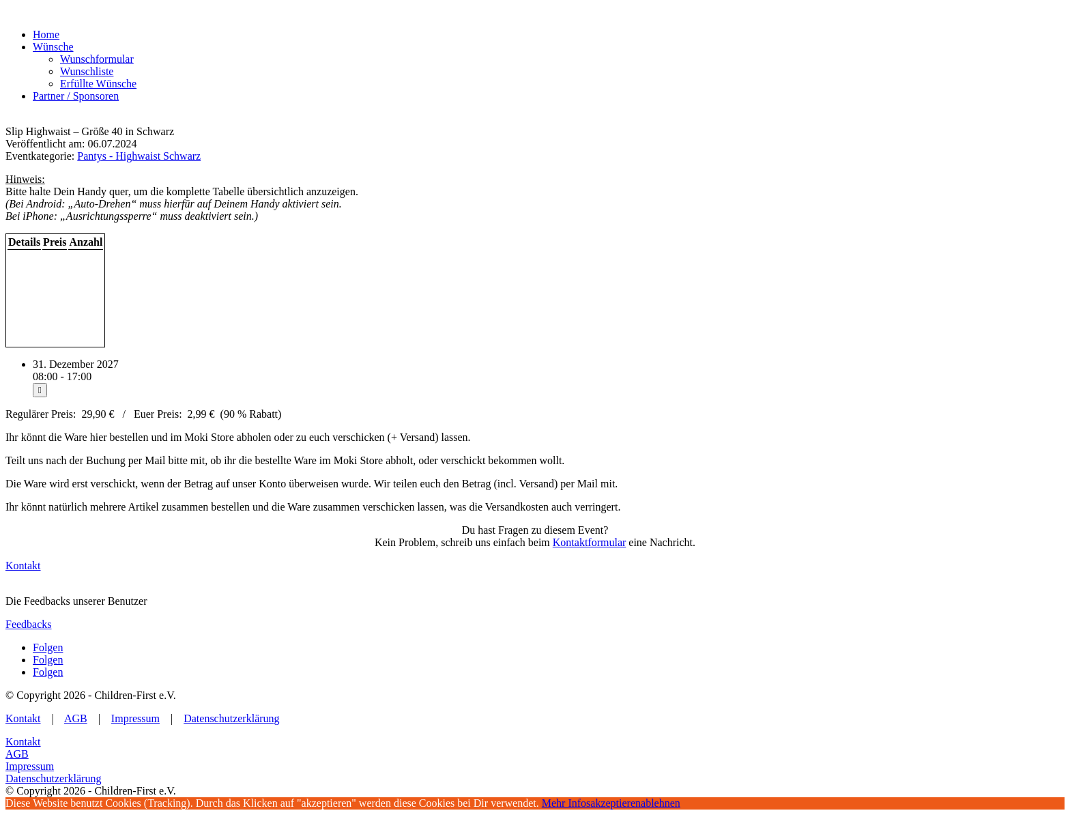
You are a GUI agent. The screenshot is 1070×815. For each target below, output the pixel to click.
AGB (75, 718)
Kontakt (23, 565)
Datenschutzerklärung (231, 718)
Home (46, 34)
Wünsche (53, 47)
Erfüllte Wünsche (98, 83)
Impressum (135, 718)
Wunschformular (97, 59)
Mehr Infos (566, 803)
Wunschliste (86, 71)
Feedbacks (28, 624)
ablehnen (660, 803)
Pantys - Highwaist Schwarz (139, 156)
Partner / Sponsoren (76, 96)
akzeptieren (615, 803)
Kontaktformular (589, 542)
